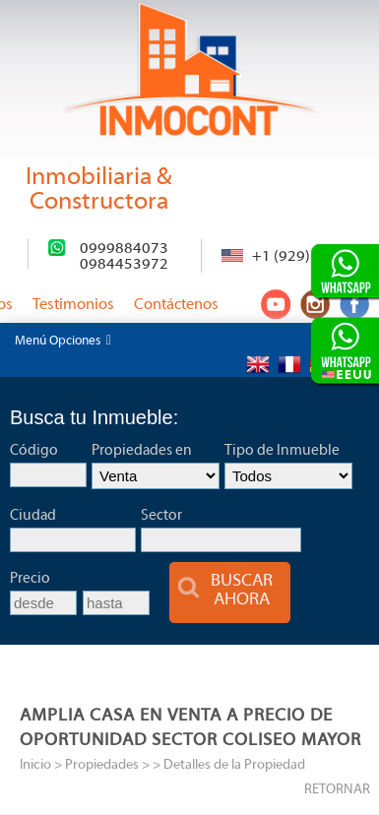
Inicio (35, 765)
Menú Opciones (63, 340)
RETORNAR (337, 790)
